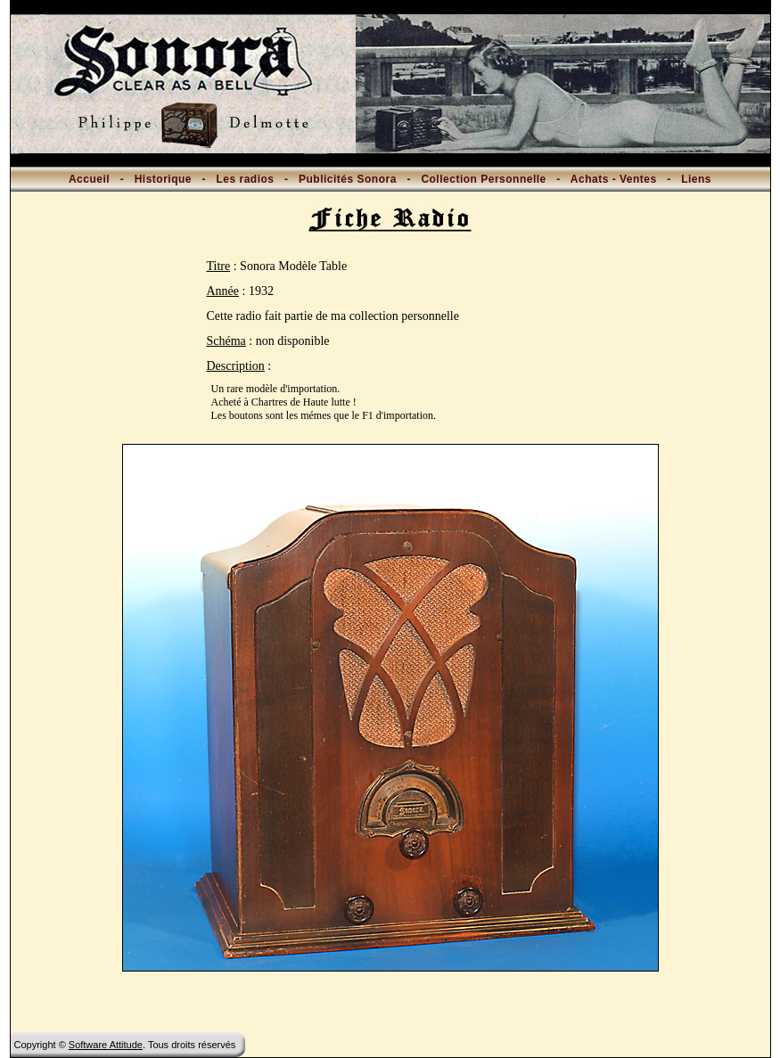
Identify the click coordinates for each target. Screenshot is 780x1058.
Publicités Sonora (348, 179)
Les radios (245, 179)
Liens (696, 179)
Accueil (89, 179)
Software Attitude (106, 1044)
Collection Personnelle (483, 179)
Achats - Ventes (614, 179)
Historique (163, 179)
